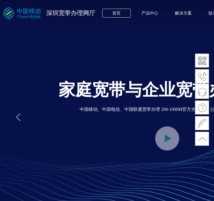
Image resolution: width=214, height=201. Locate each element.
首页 (116, 13)
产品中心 (150, 13)
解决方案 (183, 13)
